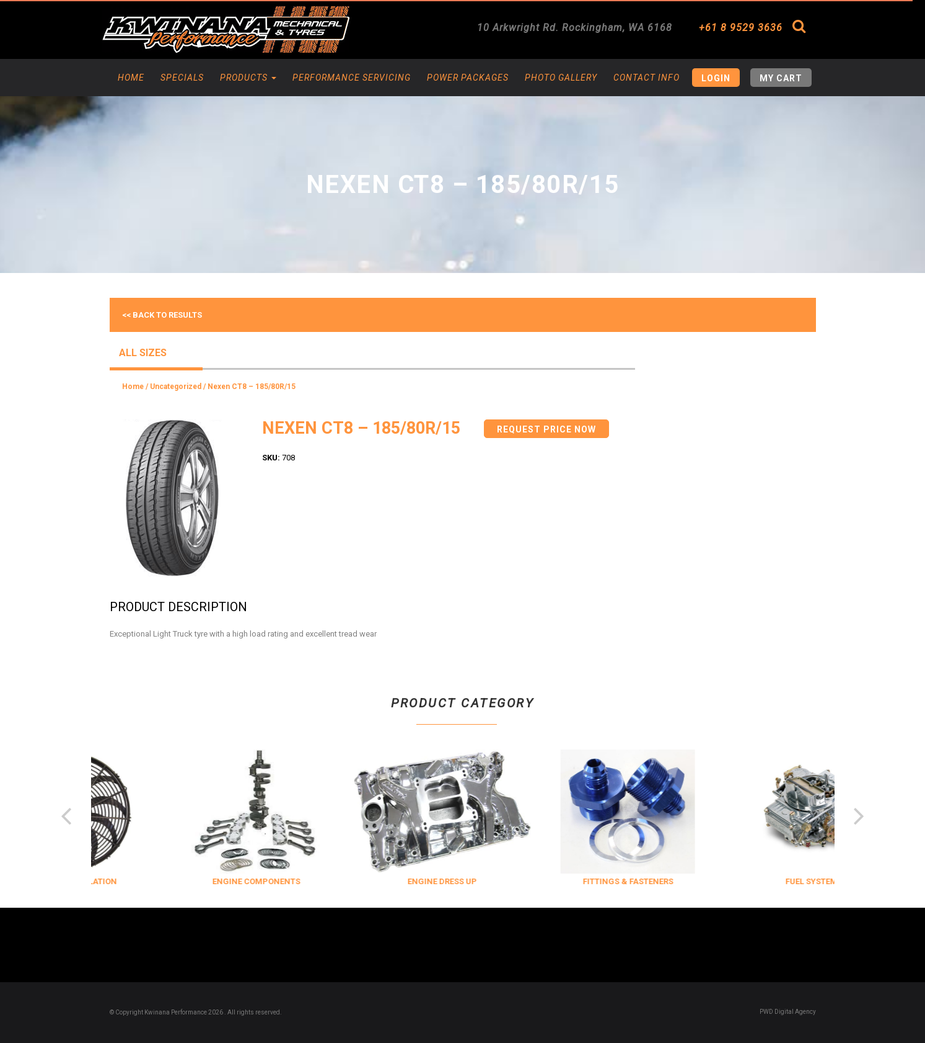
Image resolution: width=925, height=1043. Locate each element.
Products (248, 78)
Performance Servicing (351, 78)
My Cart (781, 78)
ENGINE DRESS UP (523, 881)
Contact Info (646, 78)
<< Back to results (162, 315)
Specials (182, 78)
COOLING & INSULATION (151, 881)
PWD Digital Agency (788, 1011)
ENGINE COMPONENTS (337, 881)
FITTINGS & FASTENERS (709, 881)
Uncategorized (175, 386)
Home (131, 78)
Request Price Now (546, 429)
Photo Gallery (561, 78)
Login (715, 78)
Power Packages (468, 78)
